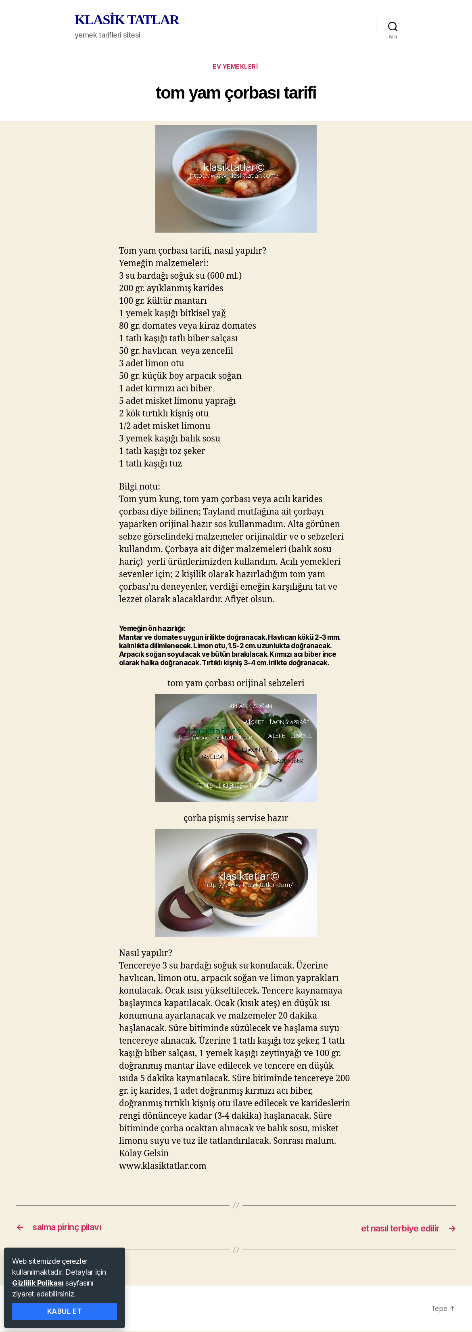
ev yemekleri (236, 67)
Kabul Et (64, 1311)
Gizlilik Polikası (37, 1283)
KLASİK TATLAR (127, 20)
